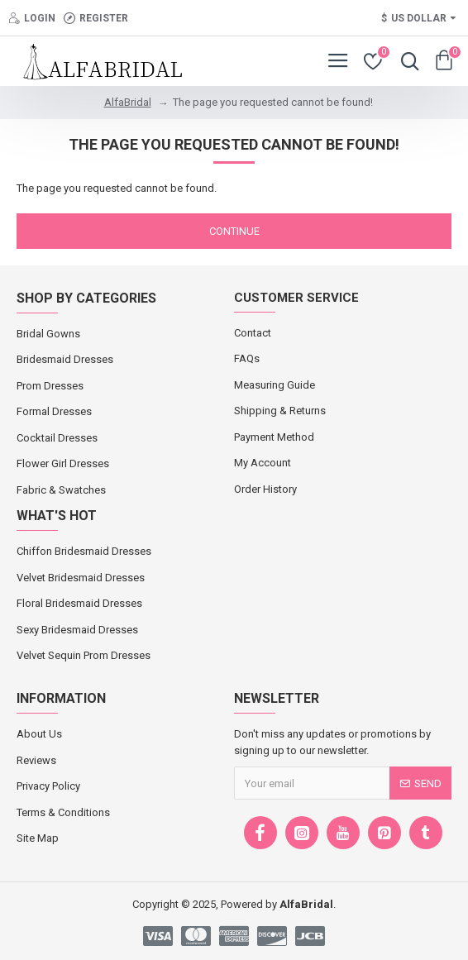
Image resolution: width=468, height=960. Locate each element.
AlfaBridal (127, 102)
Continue (234, 231)
